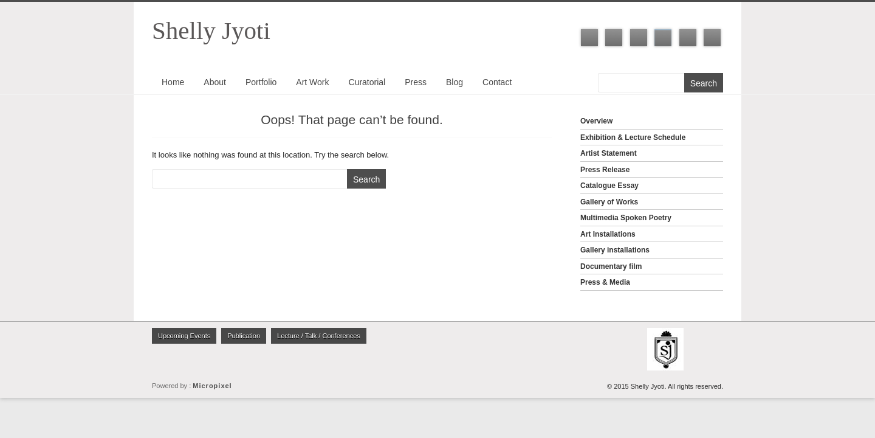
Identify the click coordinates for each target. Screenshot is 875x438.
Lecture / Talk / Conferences (318, 335)
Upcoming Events (184, 335)
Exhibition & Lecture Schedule (632, 137)
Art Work (312, 82)
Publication (243, 335)
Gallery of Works (609, 202)
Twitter (613, 37)
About (215, 82)
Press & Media (605, 282)
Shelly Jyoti (211, 30)
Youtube (687, 37)
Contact (497, 82)
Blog (454, 82)
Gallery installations (615, 250)
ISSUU (712, 37)
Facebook (589, 37)
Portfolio (260, 82)
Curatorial (367, 82)
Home (173, 82)
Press (416, 82)
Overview (596, 121)
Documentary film (611, 266)
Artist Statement (608, 153)
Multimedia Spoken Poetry (625, 218)
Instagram (662, 37)
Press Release (605, 169)
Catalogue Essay (609, 185)
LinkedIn (638, 37)
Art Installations (608, 234)
